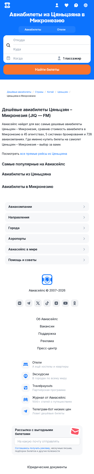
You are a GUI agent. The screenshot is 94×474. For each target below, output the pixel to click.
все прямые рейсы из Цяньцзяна (43, 153)
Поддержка (47, 334)
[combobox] (47, 39)
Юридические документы (47, 467)
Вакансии (47, 326)
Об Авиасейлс (47, 319)
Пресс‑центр (47, 348)
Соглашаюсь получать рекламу (32, 448)
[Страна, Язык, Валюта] (85, 5)
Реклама (47, 341)
